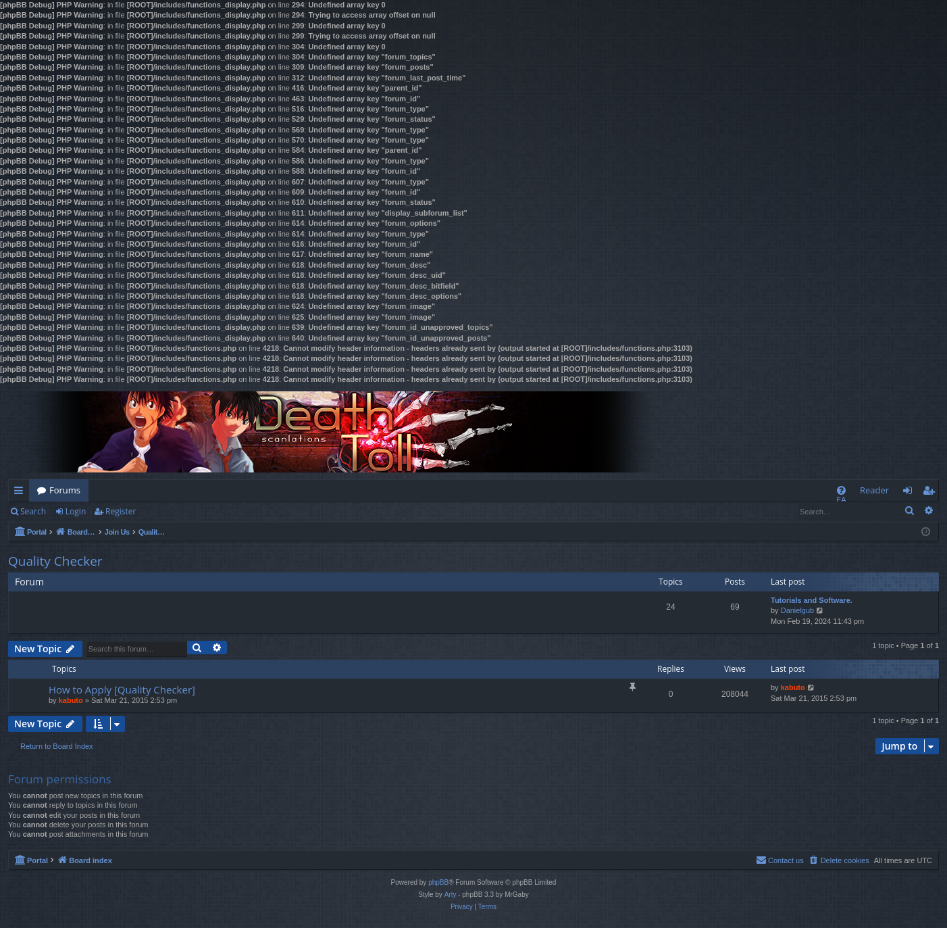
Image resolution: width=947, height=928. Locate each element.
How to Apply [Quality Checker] (122, 689)
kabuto (71, 700)
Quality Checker (55, 561)
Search (33, 511)
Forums (64, 490)
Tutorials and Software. (811, 600)
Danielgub (798, 610)
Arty (450, 894)
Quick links (21, 493)
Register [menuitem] (931, 493)
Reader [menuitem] (874, 490)
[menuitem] (841, 490)
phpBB (438, 882)
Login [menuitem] (910, 493)
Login (76, 511)
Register (120, 511)
